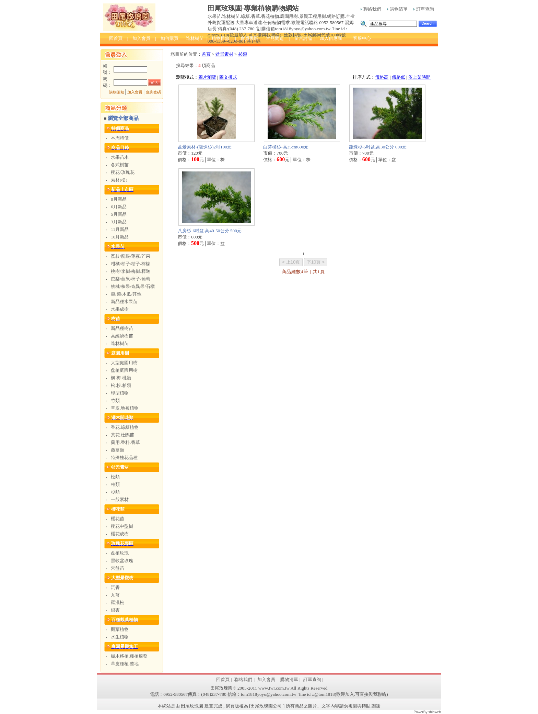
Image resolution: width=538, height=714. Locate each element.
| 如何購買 (166, 38)
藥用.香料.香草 (125, 442)
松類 (115, 476)
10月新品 (120, 236)
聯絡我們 (371, 9)
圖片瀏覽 (207, 77)
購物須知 (116, 92)
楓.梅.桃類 (121, 377)
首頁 (206, 54)
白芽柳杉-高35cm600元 (285, 146)
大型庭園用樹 (124, 362)
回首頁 (223, 679)
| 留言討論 (301, 38)
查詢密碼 (153, 92)
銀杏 (115, 610)
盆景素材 (224, 54)
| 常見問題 (272, 38)
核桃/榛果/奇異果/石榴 (133, 286)
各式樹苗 (120, 164)
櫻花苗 (117, 518)
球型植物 (120, 392)
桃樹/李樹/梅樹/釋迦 (130, 271)
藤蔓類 (117, 450)
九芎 (115, 595)
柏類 (115, 484)
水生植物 (120, 636)
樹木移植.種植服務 (129, 656)
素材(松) (119, 179)
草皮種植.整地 (125, 663)
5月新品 (119, 214)
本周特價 (120, 138)
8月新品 (119, 199)
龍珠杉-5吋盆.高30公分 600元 (378, 146)
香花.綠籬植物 (125, 427)
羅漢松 (117, 602)
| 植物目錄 (218, 38)
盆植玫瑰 (120, 553)
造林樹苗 (120, 343)
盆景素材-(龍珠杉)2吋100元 (205, 146)
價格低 (398, 77)
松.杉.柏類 (121, 385)
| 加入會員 (139, 38)
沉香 (115, 587)
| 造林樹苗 (192, 38)
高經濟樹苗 (122, 335)
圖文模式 (228, 77)
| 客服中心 (359, 38)
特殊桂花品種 (124, 457)
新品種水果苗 (124, 301)
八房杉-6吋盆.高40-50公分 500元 (210, 230)
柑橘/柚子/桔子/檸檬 (130, 263)
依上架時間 (419, 77)
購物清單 (397, 9)
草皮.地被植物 (125, 408)
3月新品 (119, 221)
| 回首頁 (113, 38)
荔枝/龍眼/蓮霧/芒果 (130, 256)
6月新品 (119, 206)
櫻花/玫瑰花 (122, 172)
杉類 (115, 491)
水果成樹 (120, 309)
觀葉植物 (120, 629)
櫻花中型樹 (122, 526)
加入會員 (134, 92)
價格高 (381, 77)
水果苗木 (120, 157)
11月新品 (120, 229)
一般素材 (120, 499)
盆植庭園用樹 (124, 370)
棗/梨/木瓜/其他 (126, 294)
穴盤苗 (117, 568)
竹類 (115, 400)
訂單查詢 (423, 9)
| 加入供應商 (328, 38)
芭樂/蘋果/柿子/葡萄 (130, 278)
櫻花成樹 (120, 533)
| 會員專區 (246, 38)
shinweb (434, 712)
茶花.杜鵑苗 (122, 434)
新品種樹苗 (122, 328)
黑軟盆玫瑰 (122, 560)
